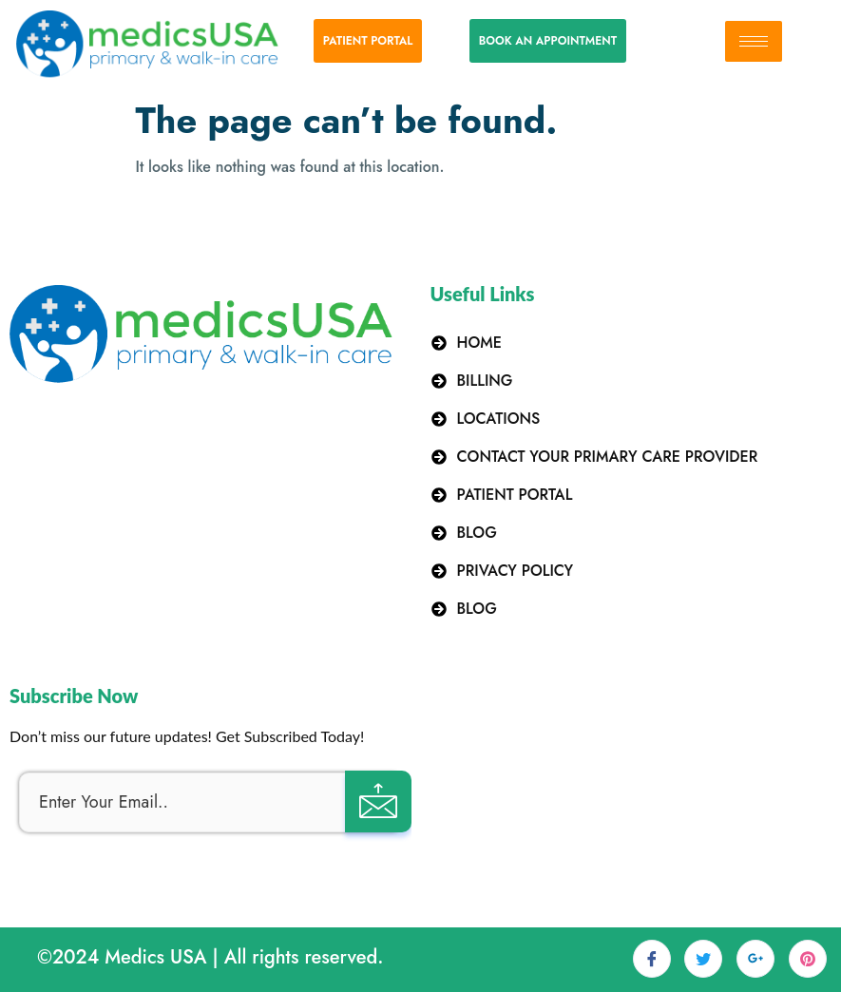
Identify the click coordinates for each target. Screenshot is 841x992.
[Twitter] (703, 959)
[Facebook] (652, 959)
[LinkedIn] (755, 959)
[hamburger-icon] (753, 41)
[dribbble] (808, 959)
